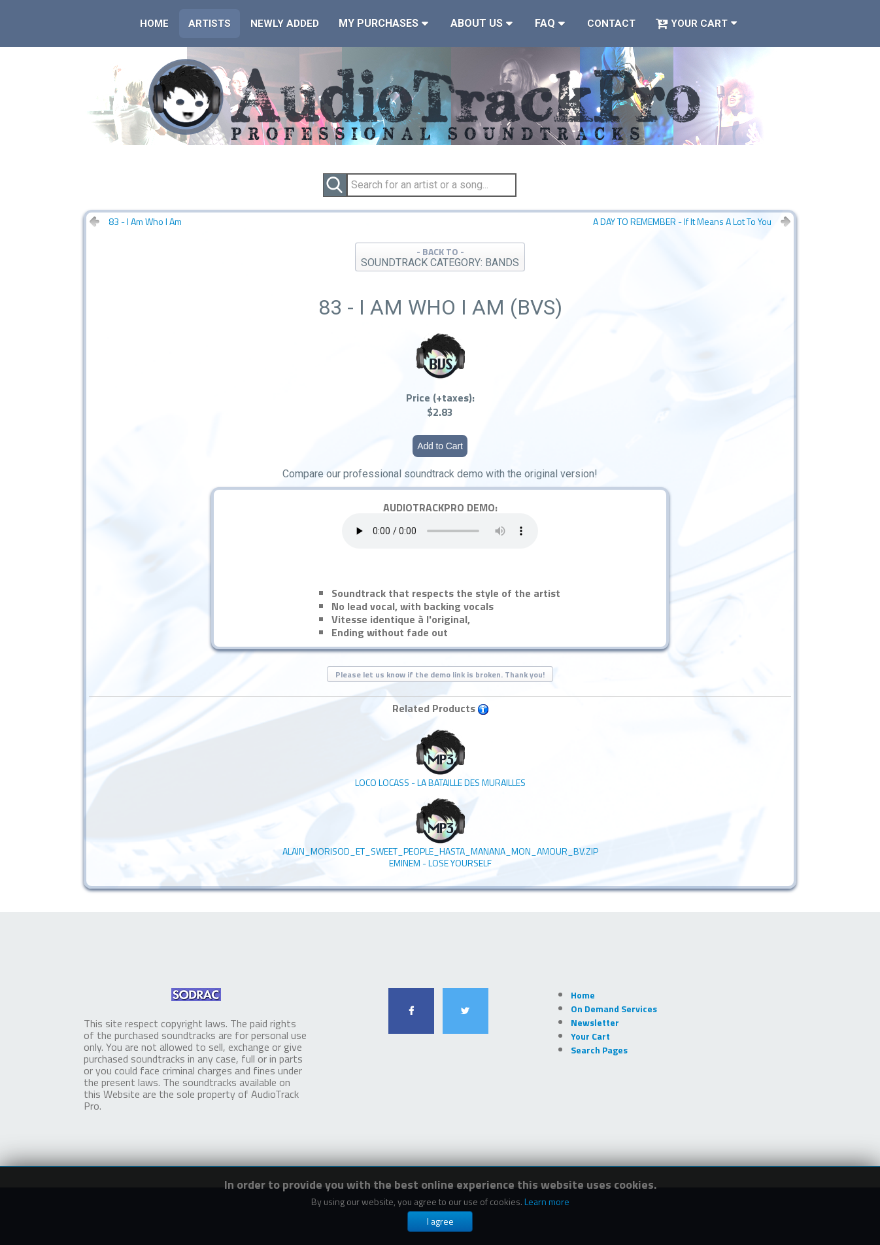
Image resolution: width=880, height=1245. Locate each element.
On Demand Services (614, 1008)
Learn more (546, 1201)
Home (154, 23)
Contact (611, 23)
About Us (476, 23)
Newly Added (284, 23)
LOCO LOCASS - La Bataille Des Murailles (440, 758)
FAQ (545, 23)
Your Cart (691, 23)
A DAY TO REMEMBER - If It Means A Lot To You (682, 221)
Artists (209, 23)
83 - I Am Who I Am (145, 221)
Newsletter (595, 1022)
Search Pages (599, 1050)
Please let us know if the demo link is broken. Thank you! (440, 674)
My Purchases (378, 23)
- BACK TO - (440, 257)
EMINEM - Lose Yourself (440, 833)
